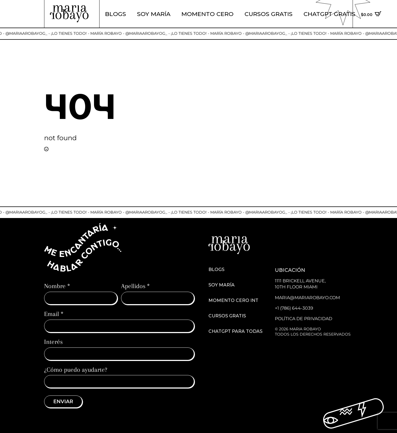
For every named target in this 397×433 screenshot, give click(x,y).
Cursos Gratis (269, 13)
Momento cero (207, 13)
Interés (53, 341)
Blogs (115, 13)
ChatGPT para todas (235, 331)
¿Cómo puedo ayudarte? (75, 369)
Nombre (57, 285)
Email (53, 313)
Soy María (153, 13)
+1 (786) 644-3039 (294, 308)
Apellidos (135, 285)
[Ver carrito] (371, 13)
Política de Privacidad (303, 318)
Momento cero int (233, 300)
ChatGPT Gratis (329, 13)
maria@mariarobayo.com (307, 297)
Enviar (63, 402)
